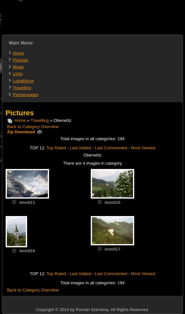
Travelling (22, 87)
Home (18, 53)
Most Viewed (143, 147)
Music (18, 66)
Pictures (20, 60)
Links (18, 73)
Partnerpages (25, 94)
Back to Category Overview (33, 126)
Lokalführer (23, 80)
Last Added (80, 147)
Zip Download (25, 131)
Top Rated (56, 147)
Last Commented (111, 147)
